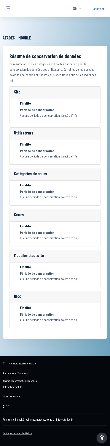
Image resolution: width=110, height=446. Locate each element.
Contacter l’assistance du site (22, 363)
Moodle (16, 396)
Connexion (98, 9)
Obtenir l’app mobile (12, 386)
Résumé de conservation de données (20, 380)
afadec (66, 419)
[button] (77, 8)
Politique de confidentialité (17, 433)
